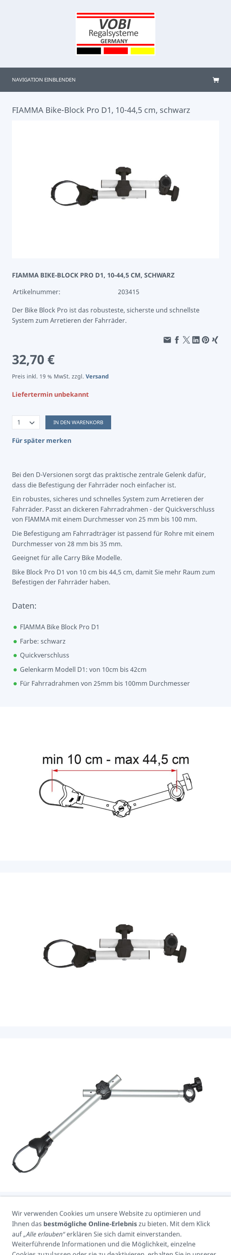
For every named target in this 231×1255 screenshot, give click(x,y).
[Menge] (26, 422)
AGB (52, 1224)
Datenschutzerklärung (149, 1224)
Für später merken (41, 440)
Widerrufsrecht (201, 1224)
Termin (88, 1235)
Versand (97, 376)
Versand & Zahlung (128, 1235)
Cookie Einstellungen (90, 1224)
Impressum (25, 1224)
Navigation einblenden (44, 79)
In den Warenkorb (78, 422)
